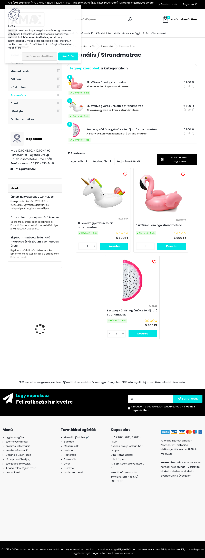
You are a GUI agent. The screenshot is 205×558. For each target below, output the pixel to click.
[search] (130, 19)
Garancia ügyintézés (135, 33)
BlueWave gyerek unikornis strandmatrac (88, 227)
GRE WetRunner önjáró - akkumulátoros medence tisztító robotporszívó (44, 354)
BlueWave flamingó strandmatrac (127, 227)
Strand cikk (107, 46)
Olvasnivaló (158, 33)
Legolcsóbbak (78, 161)
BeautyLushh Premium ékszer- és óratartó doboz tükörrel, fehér (43, 286)
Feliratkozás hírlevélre (44, 401)
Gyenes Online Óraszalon (176, 475)
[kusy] (77, 256)
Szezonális (89, 46)
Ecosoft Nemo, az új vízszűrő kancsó (35, 217)
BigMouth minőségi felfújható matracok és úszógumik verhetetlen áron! (35, 241)
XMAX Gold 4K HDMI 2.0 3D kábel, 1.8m (44, 317)
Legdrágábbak (102, 161)
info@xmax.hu (25, 169)
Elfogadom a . (163, 408)
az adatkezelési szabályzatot (162, 406)
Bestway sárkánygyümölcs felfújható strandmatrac (174, 227)
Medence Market (182, 471)
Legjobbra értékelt (128, 161)
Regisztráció (190, 4)
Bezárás (68, 56)
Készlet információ (108, 33)
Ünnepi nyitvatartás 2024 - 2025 (32, 196)
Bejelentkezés (169, 4)
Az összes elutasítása (39, 56)
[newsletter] (187, 399)
